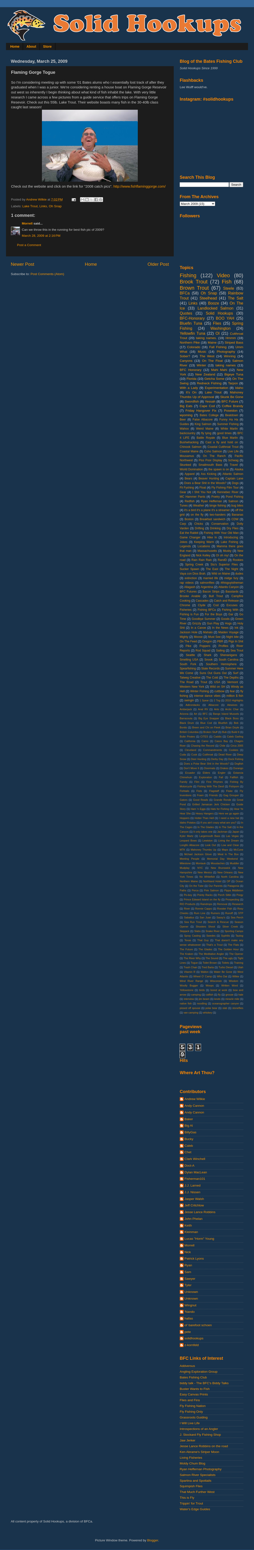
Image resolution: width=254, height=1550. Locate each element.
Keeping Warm (204, 542)
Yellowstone (186, 990)
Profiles (223, 646)
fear (232, 691)
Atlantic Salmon (233, 474)
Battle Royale (205, 437)
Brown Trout (194, 288)
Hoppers (185, 818)
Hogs (228, 623)
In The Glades (205, 827)
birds (202, 990)
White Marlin (229, 428)
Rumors (215, 913)
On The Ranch (214, 456)
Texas (187, 940)
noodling (202, 1003)
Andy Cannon (194, 1105)
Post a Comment (29, 245)
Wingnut (190, 1305)
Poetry (215, 496)
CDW (234, 519)
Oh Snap (55, 206)
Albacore (213, 704)
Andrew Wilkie (195, 1099)
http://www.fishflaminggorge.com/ (139, 186)
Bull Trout (216, 596)
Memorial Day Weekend (222, 858)
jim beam (204, 998)
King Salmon (203, 424)
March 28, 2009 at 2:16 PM (41, 235)
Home (15, 46)
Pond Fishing (234, 496)
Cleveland (190, 750)
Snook (208, 659)
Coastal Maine (189, 451)
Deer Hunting (198, 759)
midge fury (231, 578)
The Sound (212, 958)
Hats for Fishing (220, 808)
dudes (239, 573)
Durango (238, 768)
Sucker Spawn (189, 569)
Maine (212, 342)
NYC (200, 867)
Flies (217, 323)
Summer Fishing (228, 424)
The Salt (235, 298)
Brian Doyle (232, 727)
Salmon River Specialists (197, 1475)
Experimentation (216, 388)
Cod (216, 605)
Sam (188, 1272)
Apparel (190, 474)
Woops (210, 985)
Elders (206, 772)
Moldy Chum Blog (192, 1463)
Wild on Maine (221, 573)
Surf (235, 673)
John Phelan (193, 1219)
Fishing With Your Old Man (221, 533)
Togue (194, 962)
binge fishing (217, 505)
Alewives (232, 704)
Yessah (210, 401)
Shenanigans (228, 655)
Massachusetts (207, 551)
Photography (226, 351)
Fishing (188, 275)
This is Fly (187, 1497)
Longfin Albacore (189, 845)
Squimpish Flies (191, 1486)
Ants (216, 709)
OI (217, 333)
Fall (221, 777)
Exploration (205, 777)
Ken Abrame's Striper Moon (199, 1452)
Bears (188, 478)
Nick (188, 1252)
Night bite (232, 637)
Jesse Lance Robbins (200, 1212)
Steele (228, 288)
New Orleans (225, 872)
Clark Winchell (195, 1159)
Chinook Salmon (191, 447)
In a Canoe (198, 627)
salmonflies (207, 582)
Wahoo (184, 428)
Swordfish (192, 401)
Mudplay (185, 867)
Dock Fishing (235, 759)
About (31, 46)
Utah (240, 967)
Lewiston (207, 840)
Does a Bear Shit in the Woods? (205, 483)
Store (47, 46)
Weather (198, 505)
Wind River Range (191, 981)
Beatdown (231, 415)
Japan (235, 831)
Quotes (186, 313)
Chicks (198, 523)
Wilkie (235, 976)
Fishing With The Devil (210, 786)
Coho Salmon (213, 451)
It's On (191, 392)
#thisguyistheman (232, 582)
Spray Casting (192, 935)
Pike (188, 646)
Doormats (209, 768)
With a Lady (189, 388)
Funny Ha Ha (228, 419)
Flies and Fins (190, 1400)
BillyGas (190, 1132)
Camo (205, 741)
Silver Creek (230, 926)
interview (189, 998)
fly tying (206, 433)
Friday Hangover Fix (200, 410)
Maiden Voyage (228, 632)
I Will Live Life (190, 1423)
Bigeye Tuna (233, 374)
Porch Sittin (224, 894)
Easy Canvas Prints (194, 1394)
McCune (238, 849)
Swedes (210, 935)
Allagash (189, 587)
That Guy (203, 940)
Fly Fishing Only (191, 1411)
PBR (220, 641)
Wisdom (233, 981)
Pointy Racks (205, 894)
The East (212, 569)
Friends (213, 795)
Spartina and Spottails (195, 1480)
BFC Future (229, 401)
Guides (184, 424)
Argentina (207, 587)
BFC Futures (188, 591)
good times (224, 433)
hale (240, 994)
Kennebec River (227, 492)
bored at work (218, 990)
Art (195, 713)
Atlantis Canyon (228, 587)
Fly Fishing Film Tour (225, 487)
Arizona (184, 713)
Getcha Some (214, 378)
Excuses (231, 605)
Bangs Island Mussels (226, 713)
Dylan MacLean (196, 1172)
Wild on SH (217, 686)
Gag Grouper (231, 795)
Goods (225, 619)
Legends (185, 546)
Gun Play (213, 623)
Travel (234, 465)
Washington (220, 328)
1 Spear (204, 700)
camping (196, 994)
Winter (201, 365)
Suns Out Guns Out (213, 673)
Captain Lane (234, 478)
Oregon (207, 641)
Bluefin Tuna (191, 323)
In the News (220, 627)
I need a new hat (229, 818)
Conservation (220, 523)
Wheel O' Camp (202, 976)
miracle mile (232, 998)
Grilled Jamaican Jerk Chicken (211, 804)
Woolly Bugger (189, 985)
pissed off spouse (190, 1008)
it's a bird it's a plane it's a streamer (207, 510)
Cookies (233, 750)
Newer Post (22, 264)
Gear (183, 492)
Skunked (185, 465)
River (187, 908)
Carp (183, 523)
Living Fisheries (191, 1457)
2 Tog (217, 700)
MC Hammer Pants (192, 496)
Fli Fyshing (187, 487)
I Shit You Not (201, 492)
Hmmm (230, 338)
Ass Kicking (208, 474)
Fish (226, 282)
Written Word (229, 985)
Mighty (184, 637)
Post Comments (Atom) (47, 274)
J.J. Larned (193, 1185)
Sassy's (220, 917)
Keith (188, 1225)
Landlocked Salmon (215, 308)
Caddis (218, 736)
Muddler (234, 863)
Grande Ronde (222, 799)
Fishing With (230, 609)
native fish (186, 1003)
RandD (222, 560)
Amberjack (186, 709)
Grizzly (196, 623)
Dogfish (238, 763)
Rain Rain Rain (201, 560)
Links (43, 206)
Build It (235, 732)
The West (207, 356)
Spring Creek (194, 564)
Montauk (201, 863)
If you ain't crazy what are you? (219, 822)
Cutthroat (207, 754)
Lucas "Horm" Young (199, 1238)
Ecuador (190, 772)
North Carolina (230, 876)
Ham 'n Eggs (198, 808)
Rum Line (199, 913)
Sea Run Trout (193, 922)
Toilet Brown (210, 962)
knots (217, 998)
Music (202, 351)
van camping (191, 1012)
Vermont (232, 682)
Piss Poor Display (210, 460)
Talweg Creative (190, 677)
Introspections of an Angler (199, 1429)
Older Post (158, 264)
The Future (186, 949)
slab (224, 1008)
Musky (227, 551)
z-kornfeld (192, 1345)
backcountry (187, 433)
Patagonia (233, 885)
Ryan (188, 1265)
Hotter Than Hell (204, 818)
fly (219, 994)
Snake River (213, 931)
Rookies (238, 560)
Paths (183, 890)
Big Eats (186, 406)
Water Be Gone (223, 971)
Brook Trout (194, 282)
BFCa (185, 293)
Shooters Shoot (205, 926)
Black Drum (187, 722)
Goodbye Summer (203, 619)
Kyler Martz (186, 836)
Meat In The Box (228, 854)
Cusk (194, 754)
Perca (195, 890)
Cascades (202, 600)
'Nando (190, 1312)
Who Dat (222, 976)
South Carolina (228, 659)
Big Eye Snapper (208, 718)
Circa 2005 (237, 745)
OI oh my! (222, 555)
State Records (210, 668)
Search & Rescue (218, 922)
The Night (231, 569)
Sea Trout (236, 650)
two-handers (218, 514)
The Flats (233, 944)
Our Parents (215, 885)
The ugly (228, 958)
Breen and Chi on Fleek (206, 727)
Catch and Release (226, 600)
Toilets (225, 962)
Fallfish (234, 777)
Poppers (204, 646)
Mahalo (208, 632)
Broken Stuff (210, 732)
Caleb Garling (235, 736)
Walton (204, 971)
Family (183, 781)
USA (217, 682)
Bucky (189, 1139)
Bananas (237, 514)
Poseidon (230, 410)
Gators (183, 799)
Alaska (239, 469)
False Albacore (203, 419)
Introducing (231, 537)
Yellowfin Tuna (192, 333)
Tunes (184, 505)
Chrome (185, 605)
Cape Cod (207, 406)
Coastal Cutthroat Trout (223, 447)
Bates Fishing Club (193, 1377)
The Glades (205, 949)
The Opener (236, 953)
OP (229, 881)
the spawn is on (218, 469)
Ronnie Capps (203, 908)
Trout (203, 682)
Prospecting (232, 899)
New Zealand (205, 374)
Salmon (233, 501)
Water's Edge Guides (195, 1509)
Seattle (190, 655)
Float (202, 487)
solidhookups (194, 1338)
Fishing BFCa (207, 609)
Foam (200, 795)
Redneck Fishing (209, 383)
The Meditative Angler (211, 953)
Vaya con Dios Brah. (193, 573)
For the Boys (213, 614)
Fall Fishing (217, 347)
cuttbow (219, 691)
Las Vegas (232, 836)
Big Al (189, 1125)
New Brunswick (220, 867)
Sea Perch (237, 917)
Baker (189, 1119)
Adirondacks (192, 704)
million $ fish (234, 695)
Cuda (183, 754)
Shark (207, 655)
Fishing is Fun (189, 614)
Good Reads (200, 799)
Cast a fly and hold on (221, 442)
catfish (209, 994)
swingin (189, 700)
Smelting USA (189, 659)
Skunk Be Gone (231, 397)
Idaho (239, 388)
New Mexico (205, 872)
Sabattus (189, 917)
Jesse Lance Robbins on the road (204, 1446)
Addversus (187, 1366)
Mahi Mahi (219, 370)
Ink (236, 627)
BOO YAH (225, 318)
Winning (230, 356)
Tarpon (233, 383)
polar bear (211, 1008)
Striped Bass (234, 342)
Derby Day (217, 759)
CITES (204, 736)
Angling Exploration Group (199, 1371)
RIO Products (187, 904)
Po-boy (188, 894)
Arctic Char (232, 709)
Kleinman (191, 1232)
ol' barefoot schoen (198, 1325)
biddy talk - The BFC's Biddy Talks (204, 1383)
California (190, 741)
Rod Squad (203, 650)
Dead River (225, 754)
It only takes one (202, 831)
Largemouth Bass (209, 836)
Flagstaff (214, 790)
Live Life (233, 451)
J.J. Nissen (192, 1192)
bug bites (237, 505)
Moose (198, 637)
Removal (222, 904)
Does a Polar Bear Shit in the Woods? (206, 763)
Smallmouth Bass (210, 465)
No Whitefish (207, 876)
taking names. (206, 338)
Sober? (185, 356)
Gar (230, 614)
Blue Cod (206, 722)
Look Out (210, 845)
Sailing (220, 650)
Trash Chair (190, 967)
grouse (229, 994)
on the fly (197, 514)
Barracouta (186, 718)
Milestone (185, 863)
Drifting (199, 528)
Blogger (152, 1540)
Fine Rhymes (214, 781)
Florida (191, 378)
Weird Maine (204, 428)
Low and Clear (230, 845)
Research (237, 904)
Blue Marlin (230, 437)
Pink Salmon (211, 890)
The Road (186, 682)
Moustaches (218, 863)
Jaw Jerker (187, 1440)
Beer (183, 419)
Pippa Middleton (233, 890)
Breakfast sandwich (212, 519)
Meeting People (189, 858)
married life (210, 578)
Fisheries (185, 609)
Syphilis (225, 935)
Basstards (231, 591)
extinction (191, 578)
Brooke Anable (190, 596)
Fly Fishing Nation (193, 1406)
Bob (236, 722)
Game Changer (190, 537)
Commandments (212, 750)
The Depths (231, 677)
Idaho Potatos (188, 822)
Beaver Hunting (208, 478)
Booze (213, 303)
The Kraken (186, 953)
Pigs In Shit (235, 641)
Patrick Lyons (194, 1258)
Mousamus (187, 456)
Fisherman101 (195, 1179)
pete (188, 1332)
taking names (225, 365)
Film (196, 781)
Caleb (189, 1145)
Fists (199, 790)
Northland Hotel (212, 881)
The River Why (192, 958)
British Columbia (189, 732)
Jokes (183, 542)
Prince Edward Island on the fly (202, 899)
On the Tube (196, 885)
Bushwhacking (189, 442)
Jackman (222, 831)
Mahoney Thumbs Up (203, 849)
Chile (222, 745)
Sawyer (190, 1278)
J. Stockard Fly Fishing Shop (200, 1434)
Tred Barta (208, 967)
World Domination (191, 469)
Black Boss (232, 718)
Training (238, 962)
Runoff (229, 913)
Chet (188, 1152)
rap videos (187, 582)
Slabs (197, 931)
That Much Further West (197, 1492)
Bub (224, 732)
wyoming (186, 415)
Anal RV (203, 709)
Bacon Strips (211, 591)
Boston (189, 519)
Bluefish (222, 722)
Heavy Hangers (205, 813)
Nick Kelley (203, 555)
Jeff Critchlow (194, 1205)
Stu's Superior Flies (224, 564)
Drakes (224, 768)
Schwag (233, 460)
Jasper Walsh (194, 1199)
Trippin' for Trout (191, 1503)
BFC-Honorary (192, 318)
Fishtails (184, 790)
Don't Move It (191, 768)
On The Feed (188, 641)
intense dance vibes (207, 695)
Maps (225, 849)
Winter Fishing (199, 691)
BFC (205, 713)
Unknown (191, 1292)
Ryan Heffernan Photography (201, 1469)
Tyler (188, 1285)
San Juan (205, 917)
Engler (221, 772)
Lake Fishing (229, 542)
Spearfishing (188, 668)
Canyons (186, 361)
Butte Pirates (187, 736)
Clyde (201, 605)
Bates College (209, 415)
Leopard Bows (188, 840)
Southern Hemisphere (221, 664)
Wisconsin (216, 981)
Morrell (27, 223)
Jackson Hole (188, 632)
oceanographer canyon (225, 1003)
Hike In (212, 537)
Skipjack (184, 931)
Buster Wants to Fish (195, 1389)
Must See (214, 637)
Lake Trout (30, 206)
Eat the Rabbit (189, 533)
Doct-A (189, 1165)
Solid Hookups (219, 313)
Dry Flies (233, 528)
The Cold (212, 677)
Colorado (193, 347)
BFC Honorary (191, 370)
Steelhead (208, 298)
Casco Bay (221, 741)
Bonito (183, 727)
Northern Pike (190, 342)
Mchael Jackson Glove (198, 854)
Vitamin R (190, 971)
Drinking (215, 528)
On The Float (212, 361)
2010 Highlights (234, 700)
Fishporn (234, 786)
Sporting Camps (234, 931)
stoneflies (237, 1008)
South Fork (188, 664)
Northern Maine (189, 881)
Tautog (239, 935)
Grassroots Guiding (194, 1417)
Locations (203, 546)
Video (223, 275)
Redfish (190, 501)
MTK (182, 849)
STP (240, 913)
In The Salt (225, 827)
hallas (189, 1318)
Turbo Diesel (226, 967)
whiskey (207, 1012)
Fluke (229, 790)
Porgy (240, 894)
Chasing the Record (202, 745)
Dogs (235, 483)
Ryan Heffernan (211, 501)
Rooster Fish (224, 908)
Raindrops (206, 904)
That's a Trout (214, 944)
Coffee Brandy (232, 406)
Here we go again (229, 813)
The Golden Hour (228, 949)
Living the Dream (228, 840)
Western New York (192, 686)
